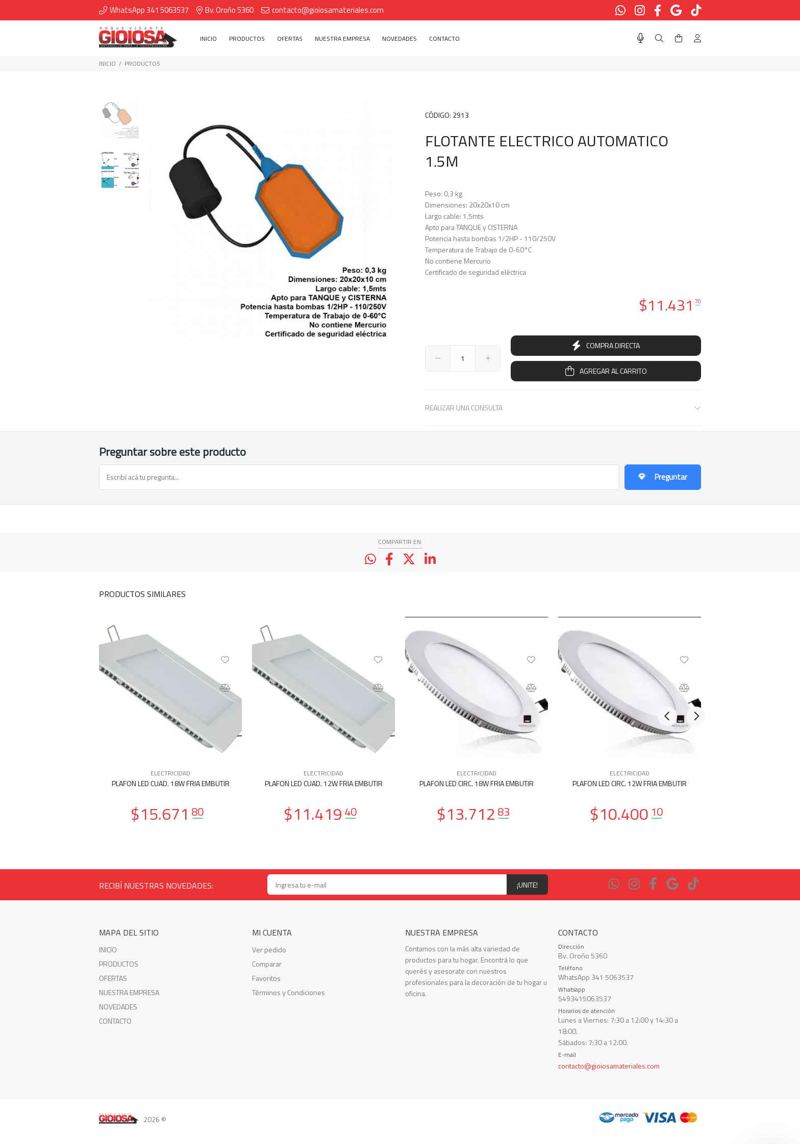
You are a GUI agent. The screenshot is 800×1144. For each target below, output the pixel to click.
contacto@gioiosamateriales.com (609, 1076)
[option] (119, 123)
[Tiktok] (693, 894)
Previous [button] (667, 603)
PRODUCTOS (142, 63)
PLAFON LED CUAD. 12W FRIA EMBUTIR (324, 793)
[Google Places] (672, 894)
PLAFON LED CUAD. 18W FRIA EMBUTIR (171, 793)
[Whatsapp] (613, 894)
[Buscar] (659, 38)
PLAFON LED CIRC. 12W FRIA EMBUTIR (629, 793)
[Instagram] (634, 894)
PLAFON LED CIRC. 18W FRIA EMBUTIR (476, 793)
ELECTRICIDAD (170, 783)
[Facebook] (653, 894)
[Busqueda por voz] (640, 38)
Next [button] (691, 603)
